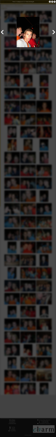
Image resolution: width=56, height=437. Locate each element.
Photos (14, 1)
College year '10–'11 (21, 1)
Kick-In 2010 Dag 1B (30, 1)
